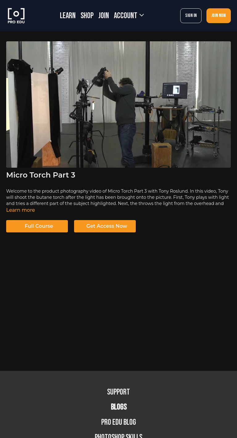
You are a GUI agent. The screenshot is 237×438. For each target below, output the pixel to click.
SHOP (87, 16)
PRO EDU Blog (118, 422)
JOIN (103, 16)
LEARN (68, 16)
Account (129, 16)
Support (118, 392)
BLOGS (119, 407)
